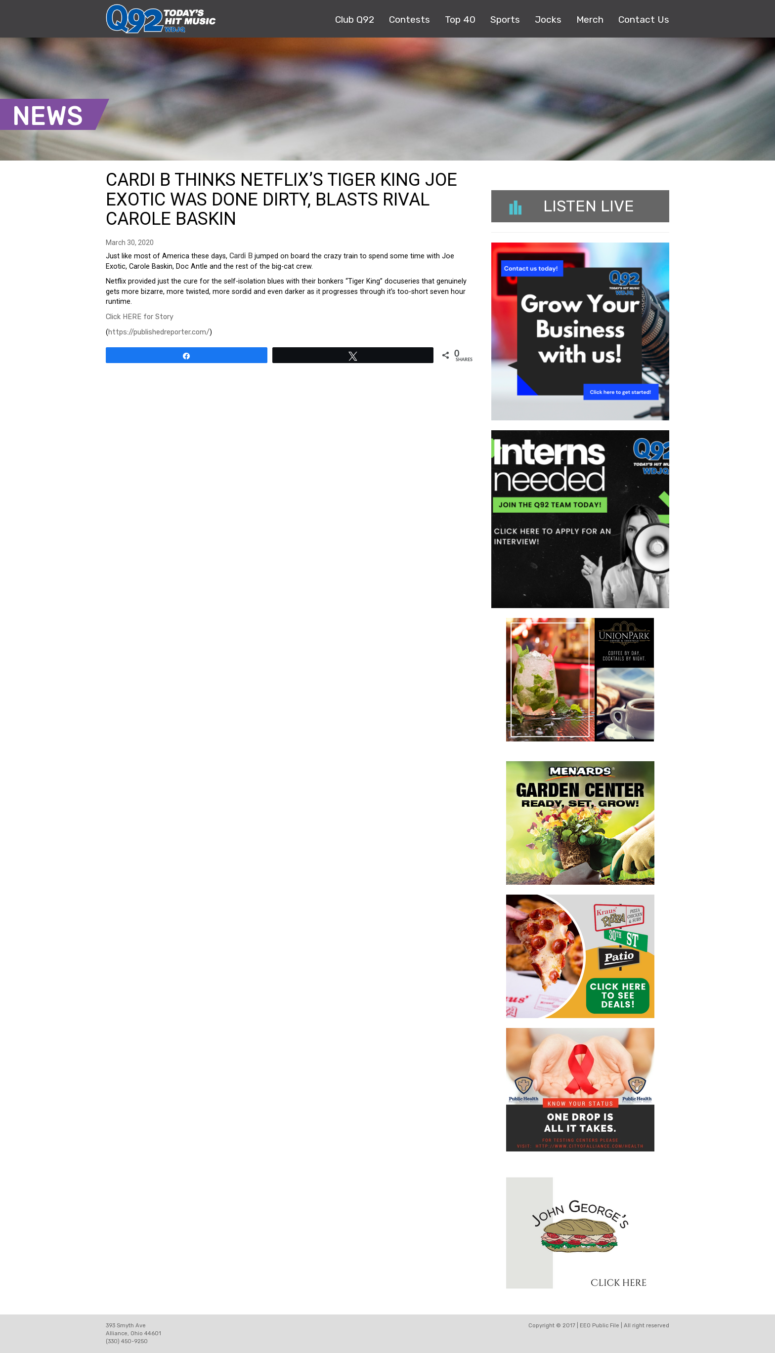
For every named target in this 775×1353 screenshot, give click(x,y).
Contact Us (643, 19)
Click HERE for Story (139, 317)
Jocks (548, 19)
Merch (589, 19)
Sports (505, 19)
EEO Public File (599, 1325)
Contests (409, 19)
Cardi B (241, 256)
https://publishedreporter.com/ (159, 332)
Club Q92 (354, 19)
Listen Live (571, 206)
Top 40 (460, 19)
